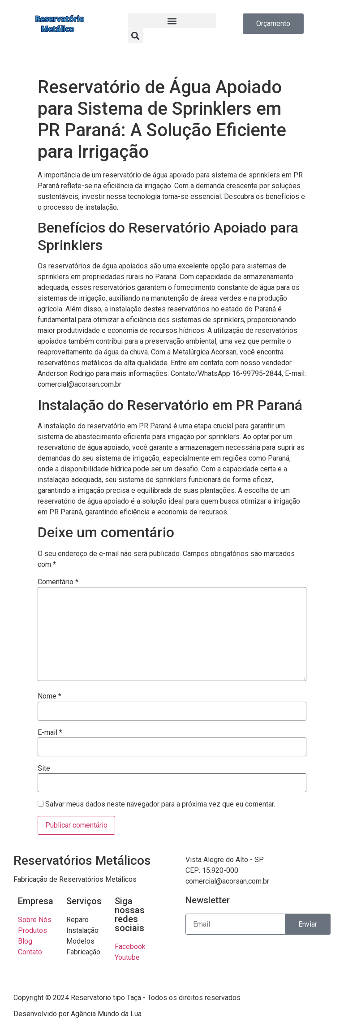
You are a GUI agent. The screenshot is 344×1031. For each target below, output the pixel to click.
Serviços (84, 901)
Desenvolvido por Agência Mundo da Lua (77, 1013)
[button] (172, 20)
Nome (49, 696)
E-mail (50, 732)
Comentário (58, 582)
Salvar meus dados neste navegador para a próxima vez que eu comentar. (160, 804)
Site (44, 768)
